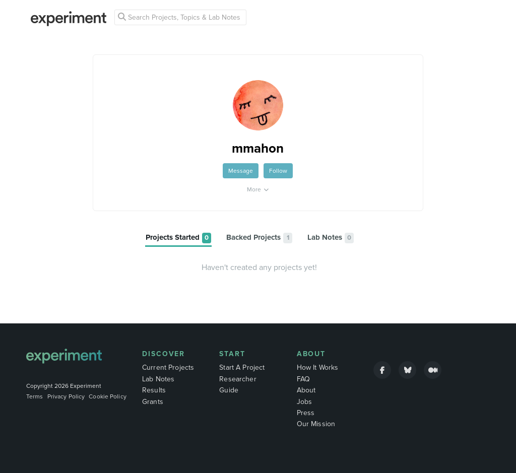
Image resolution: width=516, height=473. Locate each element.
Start (232, 354)
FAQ (303, 379)
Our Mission (316, 424)
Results (154, 390)
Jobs (304, 401)
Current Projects (168, 367)
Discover (163, 354)
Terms (34, 396)
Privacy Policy (66, 396)
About (311, 354)
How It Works (318, 367)
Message (240, 170)
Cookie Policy (107, 396)
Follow (278, 170)
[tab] (178, 238)
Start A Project (242, 367)
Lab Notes (158, 379)
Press (306, 413)
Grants (152, 401)
